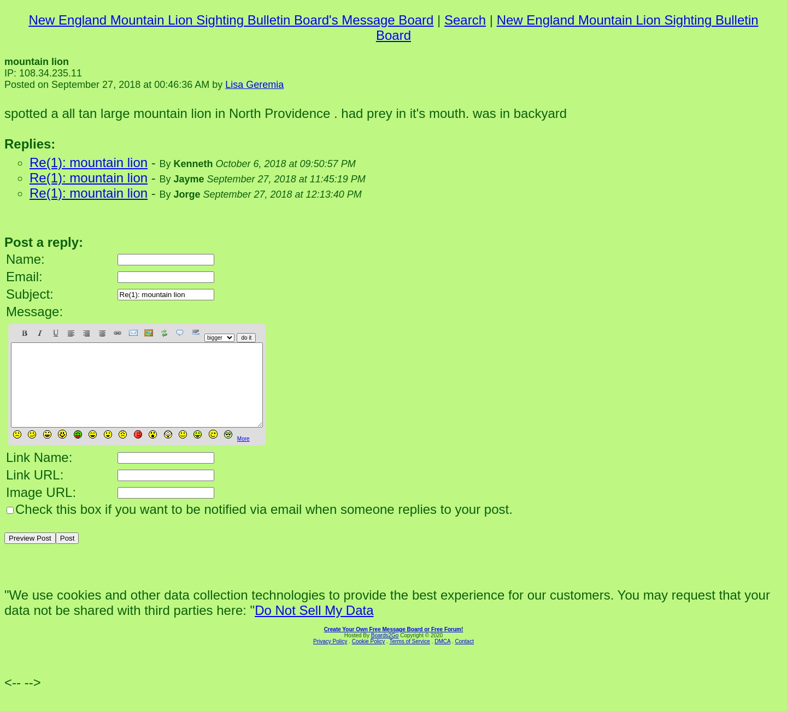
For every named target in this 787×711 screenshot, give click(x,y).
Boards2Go (385, 652)
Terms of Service (409, 658)
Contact (464, 658)
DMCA (442, 658)
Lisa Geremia (254, 84)
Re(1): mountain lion (89, 162)
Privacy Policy (330, 658)
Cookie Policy (368, 658)
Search (465, 20)
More (243, 455)
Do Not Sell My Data (314, 626)
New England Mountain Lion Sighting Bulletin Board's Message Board (230, 20)
